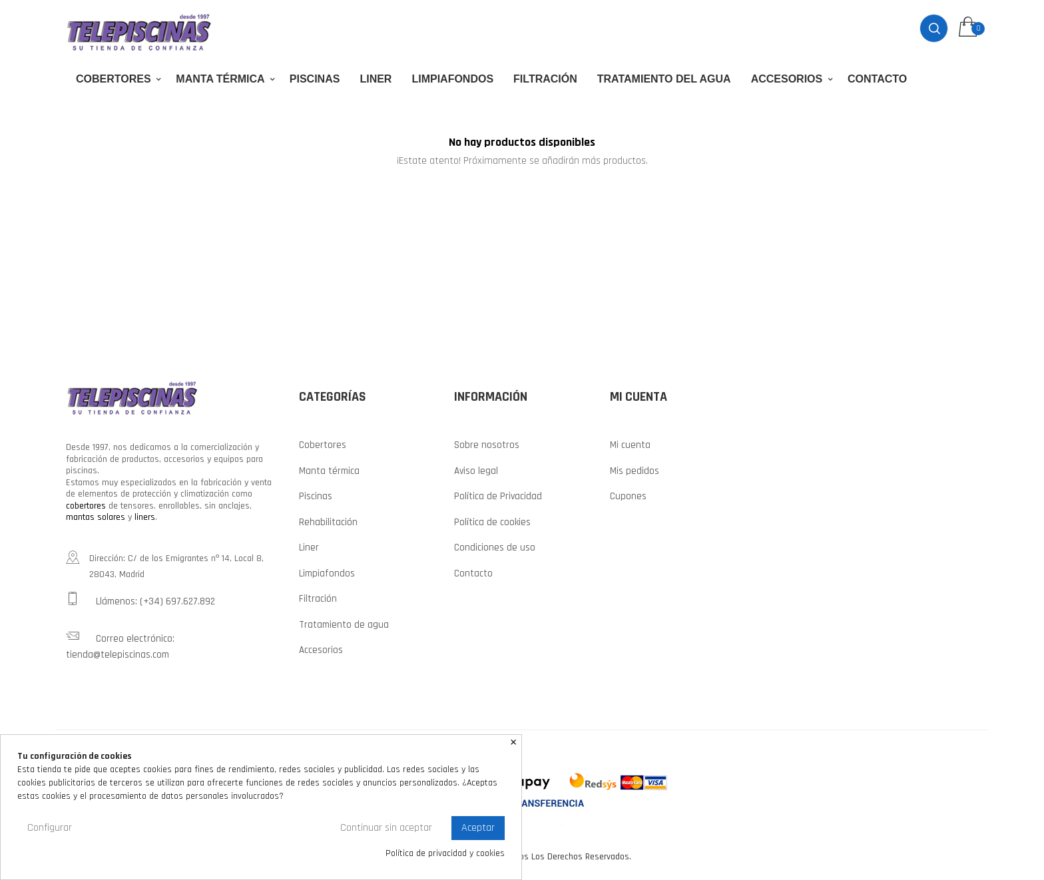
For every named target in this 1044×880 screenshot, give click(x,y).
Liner (309, 547)
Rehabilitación (328, 522)
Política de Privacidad (498, 496)
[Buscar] (522, 204)
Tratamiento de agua (344, 624)
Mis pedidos (634, 471)
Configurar (49, 828)
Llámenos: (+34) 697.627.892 (140, 600)
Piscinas (315, 496)
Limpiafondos (327, 573)
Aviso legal (476, 471)
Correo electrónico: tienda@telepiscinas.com (120, 645)
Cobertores (322, 445)
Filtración (318, 598)
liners (144, 517)
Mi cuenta (630, 445)
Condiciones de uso (494, 547)
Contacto (473, 573)
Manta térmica (329, 471)
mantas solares (95, 517)
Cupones (628, 496)
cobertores (86, 506)
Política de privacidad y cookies (445, 853)
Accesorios (321, 650)
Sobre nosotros (486, 445)
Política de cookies (492, 522)
